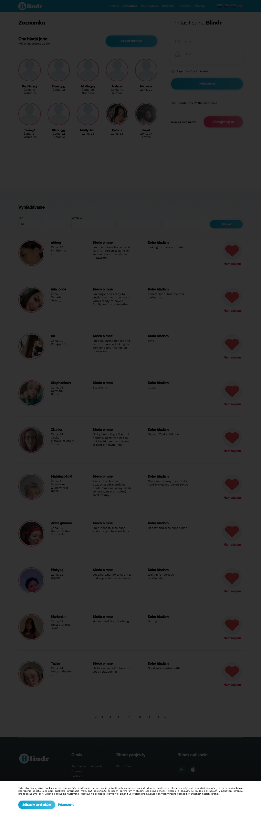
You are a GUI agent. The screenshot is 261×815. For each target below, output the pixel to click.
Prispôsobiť (65, 804)
